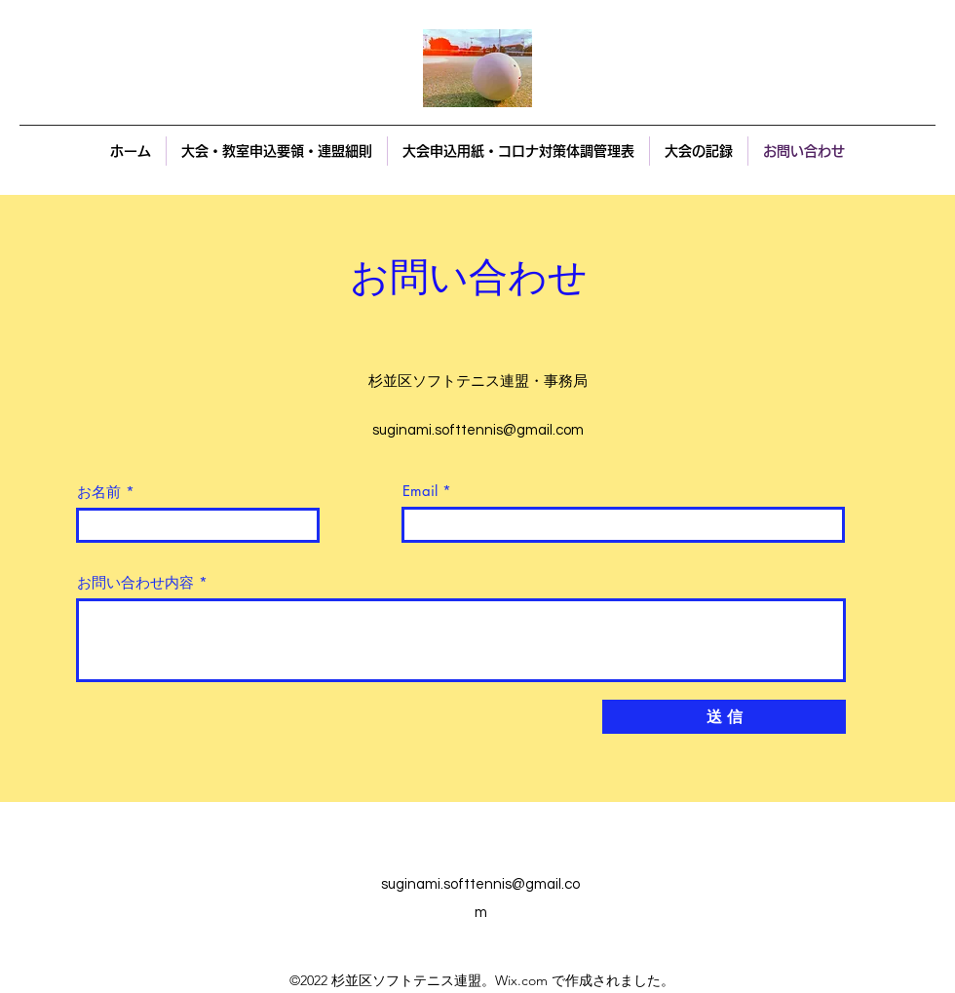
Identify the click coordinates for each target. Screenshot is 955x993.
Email (420, 490)
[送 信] (724, 717)
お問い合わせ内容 (135, 582)
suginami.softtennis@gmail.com (478, 430)
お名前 (99, 491)
